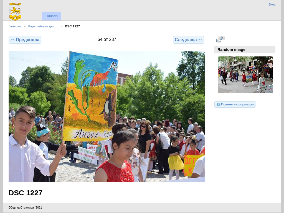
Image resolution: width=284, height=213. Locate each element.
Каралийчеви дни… (43, 26)
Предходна (25, 39)
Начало (51, 16)
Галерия (15, 26)
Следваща (188, 39)
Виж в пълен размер (221, 39)
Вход (272, 4)
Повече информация (235, 104)
